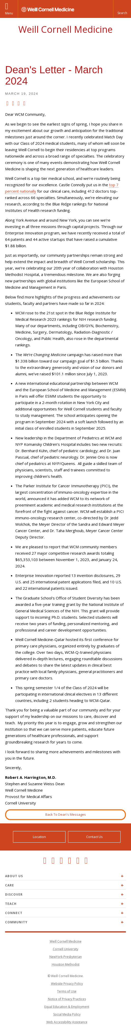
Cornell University (65, 949)
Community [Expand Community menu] (16, 922)
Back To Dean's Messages (65, 814)
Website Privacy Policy (67, 983)
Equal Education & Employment (66, 1007)
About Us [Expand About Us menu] (14, 876)
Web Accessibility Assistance (66, 1022)
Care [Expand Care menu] (9, 885)
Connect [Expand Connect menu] (13, 913)
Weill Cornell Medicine (65, 29)
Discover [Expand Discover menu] (14, 894)
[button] (122, 9)
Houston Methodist (66, 964)
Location (39, 836)
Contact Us (94, 836)
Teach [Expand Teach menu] (11, 904)
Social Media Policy (67, 1014)
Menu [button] (9, 13)
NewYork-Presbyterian (65, 957)
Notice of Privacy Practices (67, 999)
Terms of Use (66, 991)
